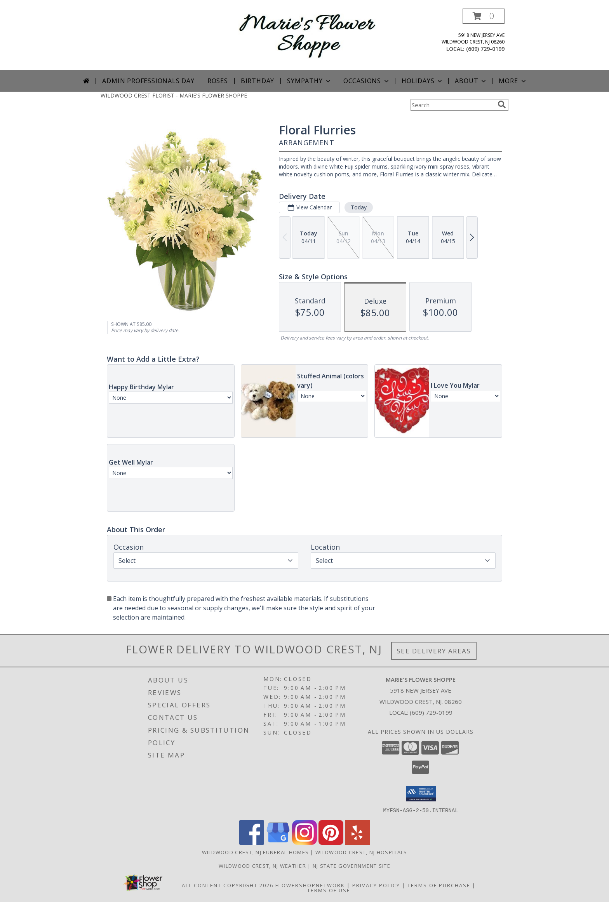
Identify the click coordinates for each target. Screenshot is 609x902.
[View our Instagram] (304, 842)
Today (359, 207)
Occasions (366, 81)
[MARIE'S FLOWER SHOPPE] (307, 35)
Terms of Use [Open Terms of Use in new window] (328, 889)
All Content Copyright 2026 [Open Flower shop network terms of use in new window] (227, 884)
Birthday (257, 81)
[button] (484, 16)
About (471, 81)
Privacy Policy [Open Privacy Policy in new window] (376, 884)
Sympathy (309, 81)
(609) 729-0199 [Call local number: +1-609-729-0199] (485, 48)
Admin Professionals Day (148, 81)
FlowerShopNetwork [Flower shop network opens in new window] (310, 884)
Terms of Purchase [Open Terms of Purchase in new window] (438, 884)
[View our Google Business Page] (278, 842)
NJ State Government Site (351, 865)
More (513, 81)
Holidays (423, 81)
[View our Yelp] (357, 842)
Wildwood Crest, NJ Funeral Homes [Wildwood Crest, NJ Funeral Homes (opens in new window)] (255, 851)
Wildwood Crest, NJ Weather (262, 865)
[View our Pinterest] (330, 842)
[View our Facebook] (251, 842)
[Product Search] (452, 104)
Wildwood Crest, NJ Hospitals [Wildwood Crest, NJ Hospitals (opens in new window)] (361, 851)
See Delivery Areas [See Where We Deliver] (434, 650)
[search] (502, 104)
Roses (217, 81)
